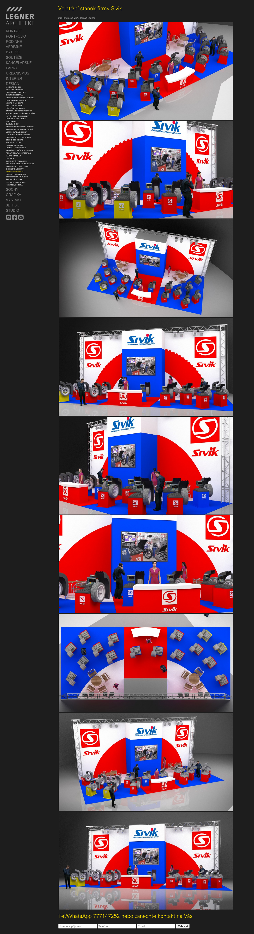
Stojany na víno (14, 106)
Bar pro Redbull (14, 95)
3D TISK (12, 205)
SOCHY (12, 189)
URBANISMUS (17, 73)
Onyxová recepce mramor (19, 111)
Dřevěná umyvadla (15, 108)
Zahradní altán (13, 143)
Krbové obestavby (15, 145)
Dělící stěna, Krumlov (17, 177)
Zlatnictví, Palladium (16, 161)
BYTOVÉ (13, 52)
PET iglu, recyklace (16, 182)
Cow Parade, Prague (16, 100)
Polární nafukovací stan (18, 153)
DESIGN (12, 84)
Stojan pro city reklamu (18, 137)
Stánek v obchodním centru (20, 98)
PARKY (11, 68)
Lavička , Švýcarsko (16, 148)
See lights (11, 121)
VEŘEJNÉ (14, 47)
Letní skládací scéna (16, 132)
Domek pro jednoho (16, 174)
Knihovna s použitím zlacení (20, 164)
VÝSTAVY (13, 200)
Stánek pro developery (18, 166)
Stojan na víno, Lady (16, 92)
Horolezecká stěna (16, 119)
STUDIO (12, 210)
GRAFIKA (13, 195)
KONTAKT (14, 31)
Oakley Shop (12, 124)
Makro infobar (13, 156)
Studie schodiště (14, 140)
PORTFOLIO (16, 36)
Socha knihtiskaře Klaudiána (20, 113)
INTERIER (14, 78)
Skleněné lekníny (15, 169)
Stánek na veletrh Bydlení (19, 129)
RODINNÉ (14, 41)
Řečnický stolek (14, 179)
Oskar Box (11, 158)
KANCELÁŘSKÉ (19, 63)
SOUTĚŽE (14, 57)
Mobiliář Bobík (13, 87)
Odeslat (183, 926)
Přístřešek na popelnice (18, 135)
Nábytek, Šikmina (14, 185)
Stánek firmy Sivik (15, 172)
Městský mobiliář (14, 90)
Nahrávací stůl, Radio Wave (19, 150)
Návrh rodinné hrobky (17, 116)
